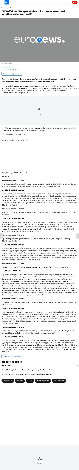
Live (74, 2)
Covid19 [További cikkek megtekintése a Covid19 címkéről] (20, 380)
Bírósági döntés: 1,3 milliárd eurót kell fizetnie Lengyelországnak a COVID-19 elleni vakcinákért (30, 370)
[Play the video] (39, 40)
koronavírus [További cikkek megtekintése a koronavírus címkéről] (8, 380)
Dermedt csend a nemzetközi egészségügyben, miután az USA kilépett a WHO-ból (27, 374)
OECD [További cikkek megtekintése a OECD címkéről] (30, 380)
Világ (11, 7)
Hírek (6, 7)
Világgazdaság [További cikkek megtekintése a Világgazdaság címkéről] (59, 380)
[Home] (2, 7)
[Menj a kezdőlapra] (7, 2)
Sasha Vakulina (8, 67)
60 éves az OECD (7, 365)
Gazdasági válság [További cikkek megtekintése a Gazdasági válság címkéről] (43, 380)
